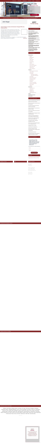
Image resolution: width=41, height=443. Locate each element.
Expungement (16, 410)
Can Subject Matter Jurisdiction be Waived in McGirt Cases (34, 38)
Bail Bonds (12, 408)
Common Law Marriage (33, 82)
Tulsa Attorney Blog (33, 98)
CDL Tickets (31, 61)
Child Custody (31, 72)
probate (27, 412)
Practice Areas (32, 53)
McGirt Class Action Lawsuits (33, 32)
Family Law (30, 70)
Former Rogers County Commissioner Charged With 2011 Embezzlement (14, 27)
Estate (13, 410)
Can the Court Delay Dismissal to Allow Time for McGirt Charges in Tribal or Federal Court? (33, 36)
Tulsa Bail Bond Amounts (32, 95)
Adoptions (4, 408)
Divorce (7, 410)
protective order (31, 412)
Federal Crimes (24, 410)
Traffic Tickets (27, 413)
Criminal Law (4, 410)
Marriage (14, 411)
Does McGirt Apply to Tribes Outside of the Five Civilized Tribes (34, 48)
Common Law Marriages (23, 409)
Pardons (31, 63)
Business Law (30, 87)
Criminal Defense (30, 55)
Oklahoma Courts (6, 412)
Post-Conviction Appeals (33, 65)
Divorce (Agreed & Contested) (34, 71)
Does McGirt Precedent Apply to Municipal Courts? (33, 42)
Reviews (12, 413)
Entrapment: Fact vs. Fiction (32, 125)
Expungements (32, 62)
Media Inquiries (30, 96)
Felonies (31, 56)
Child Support (31, 73)
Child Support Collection (34, 74)
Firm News (33, 410)
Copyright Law (32, 90)
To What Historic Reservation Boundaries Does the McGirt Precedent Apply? (33, 50)
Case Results (20, 408)
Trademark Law (32, 91)
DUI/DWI (10, 410)
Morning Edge (38, 411)
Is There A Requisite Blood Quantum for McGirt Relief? (34, 40)
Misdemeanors (32, 57)
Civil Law (18, 409)
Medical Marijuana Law (33, 92)
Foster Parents (37, 410)
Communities (29, 409)
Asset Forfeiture (32, 64)
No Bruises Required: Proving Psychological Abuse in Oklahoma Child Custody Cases (34, 129)
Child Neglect (32, 408)
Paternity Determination (33, 78)
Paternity (13, 412)
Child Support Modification (12, 409)
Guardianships (32, 80)
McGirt (16, 411)
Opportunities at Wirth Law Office (33, 157)
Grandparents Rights (32, 79)
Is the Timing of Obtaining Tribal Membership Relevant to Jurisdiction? (33, 34)
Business (16, 408)
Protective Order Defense (33, 83)
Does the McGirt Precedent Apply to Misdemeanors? (34, 44)
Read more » (25, 38)
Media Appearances (21, 411)
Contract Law (31, 89)
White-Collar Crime (32, 66)
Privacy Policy (20, 415)
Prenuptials (31, 81)
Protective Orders (8, 413)
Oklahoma (2, 412)
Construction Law (32, 88)
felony (30, 410)
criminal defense (37, 409)
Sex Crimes (18, 413)
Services (15, 413)
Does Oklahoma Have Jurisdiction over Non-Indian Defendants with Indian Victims (33, 46)
